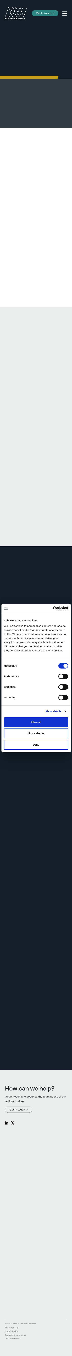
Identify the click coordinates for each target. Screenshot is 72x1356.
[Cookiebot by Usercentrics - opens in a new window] (53, 608)
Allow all (36, 722)
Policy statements (14, 1339)
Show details (54, 711)
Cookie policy (11, 1331)
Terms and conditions (15, 1335)
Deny (36, 744)
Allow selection (36, 733)
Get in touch (45, 13)
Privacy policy (11, 1327)
